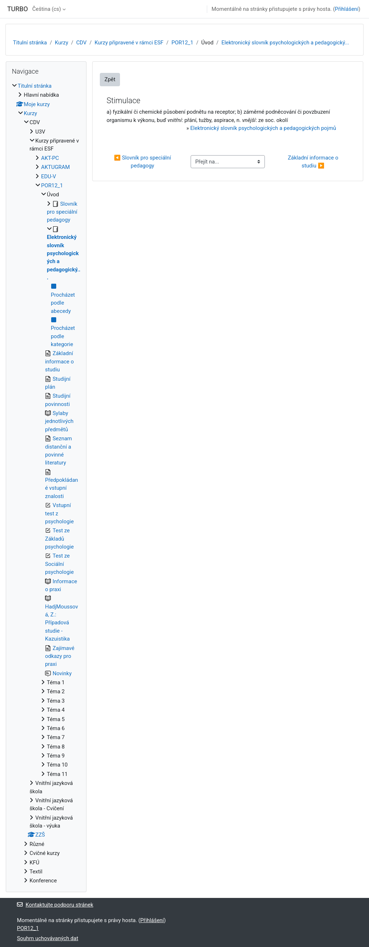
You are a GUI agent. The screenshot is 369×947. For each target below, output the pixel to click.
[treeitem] (46, 483)
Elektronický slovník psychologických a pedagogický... (285, 42)
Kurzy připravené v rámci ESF (128, 42)
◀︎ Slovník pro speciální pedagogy (143, 161)
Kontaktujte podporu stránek (55, 905)
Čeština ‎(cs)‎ (46, 9)
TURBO (17, 9)
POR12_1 (183, 42)
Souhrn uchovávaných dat (47, 938)
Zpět (110, 79)
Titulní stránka (30, 42)
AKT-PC (50, 158)
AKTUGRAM (55, 167)
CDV (81, 42)
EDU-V (48, 176)
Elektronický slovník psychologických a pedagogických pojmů (263, 128)
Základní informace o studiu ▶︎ (314, 161)
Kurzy (61, 42)
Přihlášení (347, 9)
